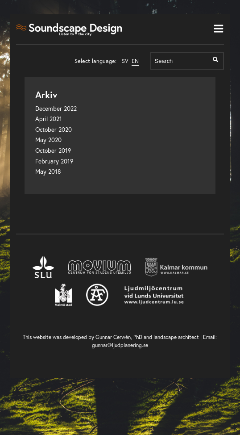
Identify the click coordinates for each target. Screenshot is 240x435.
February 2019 (54, 161)
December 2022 (56, 109)
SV (125, 61)
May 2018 (48, 171)
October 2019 (53, 150)
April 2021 (48, 119)
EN (135, 61)
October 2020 (53, 129)
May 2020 (48, 140)
